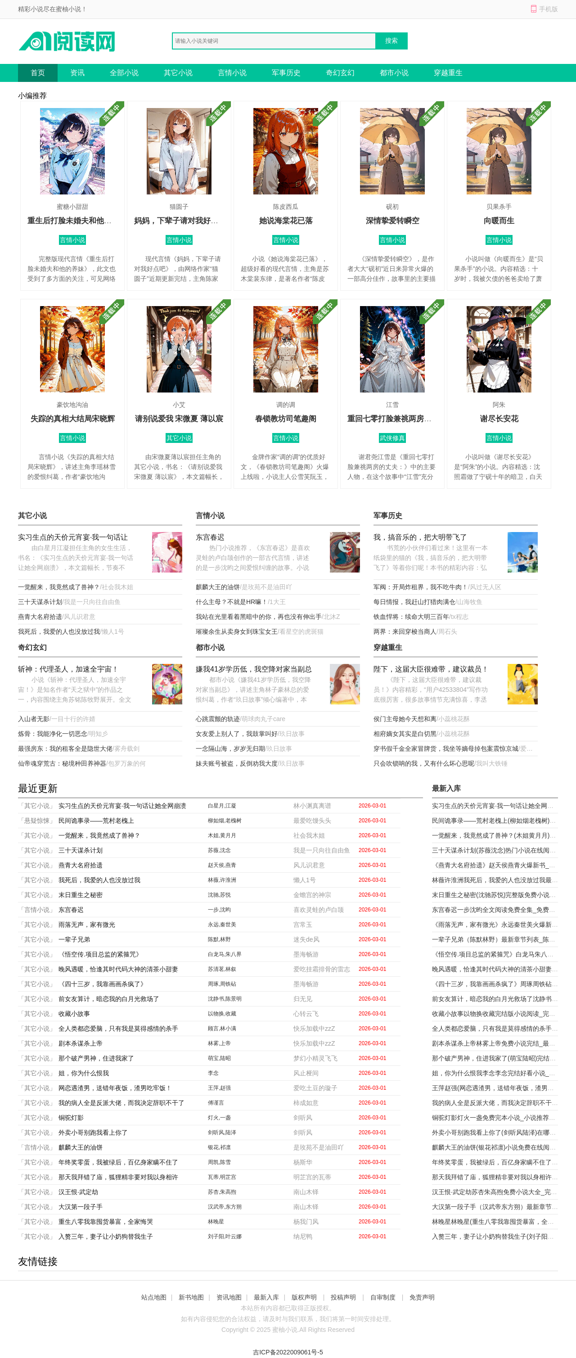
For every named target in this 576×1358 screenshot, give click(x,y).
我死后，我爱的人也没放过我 (59, 631)
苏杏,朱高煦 (222, 1192)
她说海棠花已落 (286, 221)
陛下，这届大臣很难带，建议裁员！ (431, 669)
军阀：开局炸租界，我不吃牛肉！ (421, 587)
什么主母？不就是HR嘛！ (232, 601)
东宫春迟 (210, 537)
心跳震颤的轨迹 (218, 718)
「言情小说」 (37, 909)
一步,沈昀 (219, 910)
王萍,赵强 (219, 1088)
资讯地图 (229, 1297)
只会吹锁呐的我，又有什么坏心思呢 (424, 763)
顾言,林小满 (222, 1028)
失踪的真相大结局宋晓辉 (73, 419)
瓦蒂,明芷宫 (222, 1177)
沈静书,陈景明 (225, 999)
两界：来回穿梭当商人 (405, 631)
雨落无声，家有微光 (86, 924)
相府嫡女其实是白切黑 (405, 733)
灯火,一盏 (219, 1117)
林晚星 (216, 1221)
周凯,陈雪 (219, 1162)
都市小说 (394, 73)
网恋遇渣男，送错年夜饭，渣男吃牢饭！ (115, 1088)
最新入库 (266, 1297)
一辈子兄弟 (74, 939)
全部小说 (124, 73)
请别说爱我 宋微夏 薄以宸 (179, 419)
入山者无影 (34, 718)
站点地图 (153, 1297)
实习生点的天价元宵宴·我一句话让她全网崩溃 (73, 538)
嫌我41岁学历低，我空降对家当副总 (254, 669)
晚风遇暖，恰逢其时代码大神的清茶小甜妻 (118, 969)
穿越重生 (448, 73)
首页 (38, 73)
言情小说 (232, 73)
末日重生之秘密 (80, 894)
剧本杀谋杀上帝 (80, 1043)
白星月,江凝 (222, 806)
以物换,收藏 (222, 1014)
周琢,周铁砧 (222, 984)
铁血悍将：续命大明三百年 (411, 616)
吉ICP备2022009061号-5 (288, 1352)
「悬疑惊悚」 (37, 820)
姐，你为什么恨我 (83, 1073)
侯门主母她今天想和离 (405, 718)
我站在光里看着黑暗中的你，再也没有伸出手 (259, 616)
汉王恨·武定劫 (78, 1192)
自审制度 (383, 1297)
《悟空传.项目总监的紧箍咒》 (100, 954)
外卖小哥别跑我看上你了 (93, 1132)
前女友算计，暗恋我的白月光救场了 (108, 998)
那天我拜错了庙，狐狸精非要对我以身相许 (118, 1177)
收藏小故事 (74, 1013)
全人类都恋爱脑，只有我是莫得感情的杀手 (118, 1028)
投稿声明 (343, 1297)
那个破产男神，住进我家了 (96, 1058)
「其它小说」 (37, 805)
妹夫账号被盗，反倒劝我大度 (237, 763)
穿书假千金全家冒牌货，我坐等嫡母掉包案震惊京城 (446, 748)
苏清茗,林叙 (222, 969)
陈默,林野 (219, 939)
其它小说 (178, 73)
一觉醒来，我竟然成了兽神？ (59, 587)
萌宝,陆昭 (219, 1058)
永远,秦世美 (222, 924)
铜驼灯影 (71, 1117)
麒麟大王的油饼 (218, 587)
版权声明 (304, 1297)
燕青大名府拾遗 (40, 616)
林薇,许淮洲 (222, 880)
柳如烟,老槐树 (225, 820)
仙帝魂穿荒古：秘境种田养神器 (62, 763)
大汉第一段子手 (80, 1206)
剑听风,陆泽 (222, 1132)
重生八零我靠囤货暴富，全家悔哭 (105, 1221)
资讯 (77, 73)
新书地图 (191, 1297)
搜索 (391, 40)
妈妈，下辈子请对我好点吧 (180, 221)
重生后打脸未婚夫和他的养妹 (77, 221)
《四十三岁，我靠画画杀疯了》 (102, 984)
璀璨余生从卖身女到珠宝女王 (237, 631)
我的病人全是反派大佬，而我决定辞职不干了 (121, 1102)
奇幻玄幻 (340, 73)
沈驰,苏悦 (219, 895)
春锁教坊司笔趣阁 (285, 419)
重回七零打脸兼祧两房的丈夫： (400, 419)
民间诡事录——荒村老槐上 (96, 820)
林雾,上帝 (219, 1043)
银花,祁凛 (219, 1147)
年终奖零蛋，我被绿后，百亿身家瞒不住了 (118, 1162)
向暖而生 (499, 221)
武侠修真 (392, 438)
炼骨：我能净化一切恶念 (52, 733)
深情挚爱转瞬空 (392, 221)
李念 (213, 1073)
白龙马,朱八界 (225, 954)
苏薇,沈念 (219, 850)
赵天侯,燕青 (222, 865)
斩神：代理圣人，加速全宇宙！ (68, 669)
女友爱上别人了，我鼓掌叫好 (237, 733)
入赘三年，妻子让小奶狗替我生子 (105, 1236)
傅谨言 (216, 1103)
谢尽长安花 (499, 419)
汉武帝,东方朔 (225, 1207)
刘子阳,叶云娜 (225, 1236)
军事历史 (286, 73)
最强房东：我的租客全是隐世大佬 (65, 748)
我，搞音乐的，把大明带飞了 (420, 537)
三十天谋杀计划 (40, 601)
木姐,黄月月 (222, 835)
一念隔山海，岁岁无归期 (230, 748)
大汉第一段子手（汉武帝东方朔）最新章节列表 (498, 1206)
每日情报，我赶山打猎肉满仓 (414, 601)
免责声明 (422, 1297)
